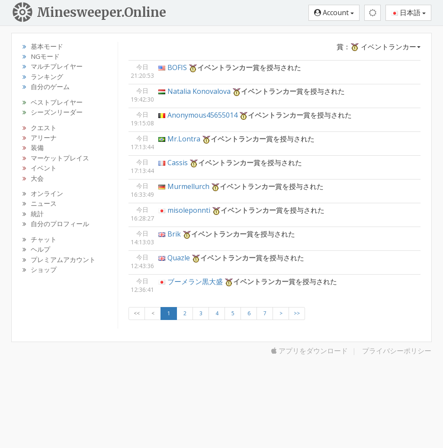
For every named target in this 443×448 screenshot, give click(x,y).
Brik (174, 234)
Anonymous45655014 (202, 115)
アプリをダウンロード (309, 350)
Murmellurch (188, 186)
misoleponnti (188, 210)
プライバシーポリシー (396, 350)
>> (297, 313)
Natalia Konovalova (199, 91)
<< (137, 313)
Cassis (177, 162)
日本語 (408, 12)
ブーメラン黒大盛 (195, 281)
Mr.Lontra (183, 139)
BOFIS (177, 67)
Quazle (178, 257)
